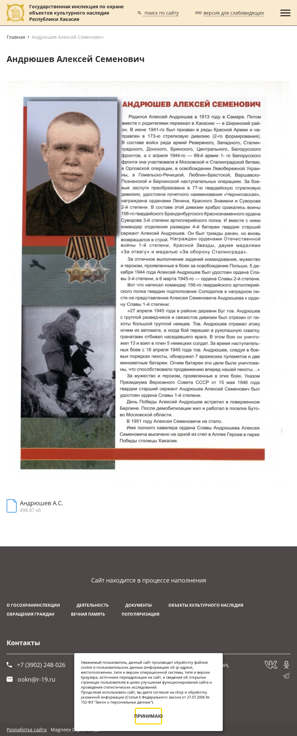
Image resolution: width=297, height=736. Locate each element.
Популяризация (140, 614)
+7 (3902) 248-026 (36, 665)
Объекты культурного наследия (205, 605)
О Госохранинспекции (33, 605)
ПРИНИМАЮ (148, 716)
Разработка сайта (27, 729)
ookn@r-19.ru (31, 679)
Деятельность (93, 605)
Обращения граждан (30, 614)
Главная (16, 37)
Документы (138, 605)
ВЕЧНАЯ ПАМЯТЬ (88, 614)
